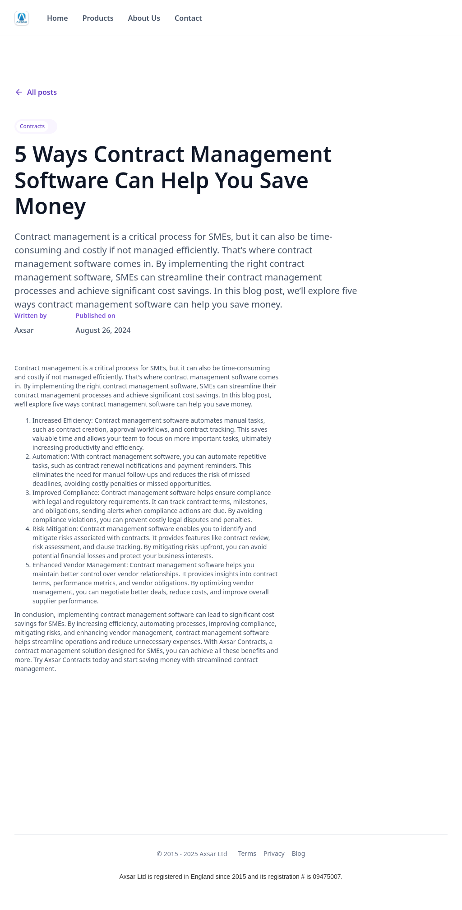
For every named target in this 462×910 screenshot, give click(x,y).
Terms (247, 853)
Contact (188, 18)
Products (98, 18)
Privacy (274, 853)
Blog (298, 853)
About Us (144, 18)
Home (57, 18)
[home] (21, 18)
